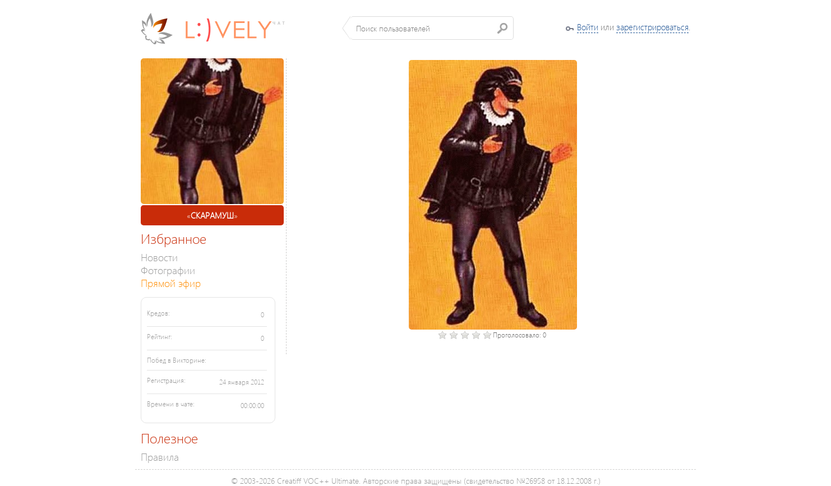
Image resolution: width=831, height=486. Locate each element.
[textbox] (432, 28)
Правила (160, 457)
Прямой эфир (171, 283)
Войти (587, 27)
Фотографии (168, 270)
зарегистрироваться (652, 27)
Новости (159, 257)
